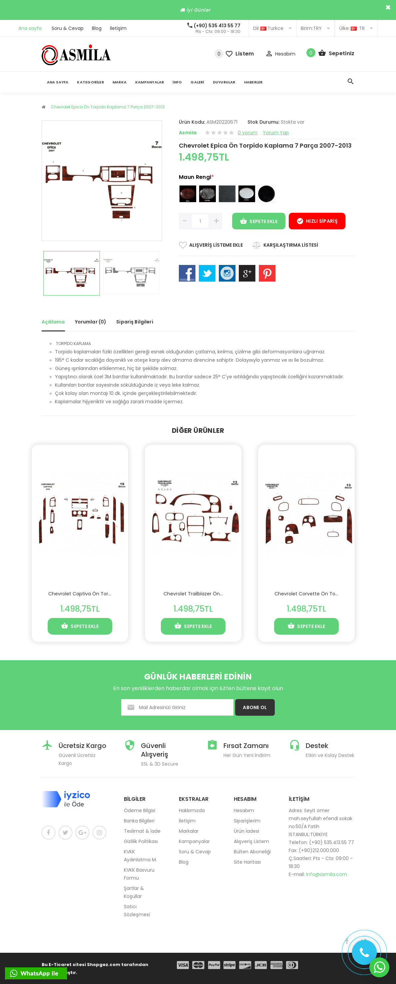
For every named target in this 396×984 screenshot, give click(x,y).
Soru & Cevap (68, 28)
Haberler (253, 82)
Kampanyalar (149, 82)
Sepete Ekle (259, 221)
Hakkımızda (192, 810)
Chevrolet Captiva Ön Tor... (79, 593)
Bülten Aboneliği (252, 851)
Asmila (188, 132)
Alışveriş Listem (251, 841)
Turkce (272, 28)
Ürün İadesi (246, 831)
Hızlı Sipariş (317, 221)
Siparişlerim (247, 820)
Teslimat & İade (142, 831)
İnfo (177, 82)
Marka (120, 82)
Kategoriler (90, 82)
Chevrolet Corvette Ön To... (306, 593)
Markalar (188, 831)
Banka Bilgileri (139, 820)
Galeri (197, 82)
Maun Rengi (196, 177)
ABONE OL (255, 707)
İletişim (187, 820)
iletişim (118, 28)
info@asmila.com (326, 874)
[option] (71, 273)
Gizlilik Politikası (141, 841)
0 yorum (247, 132)
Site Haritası (247, 862)
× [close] (388, 7)
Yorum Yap (276, 132)
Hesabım (244, 810)
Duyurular (224, 82)
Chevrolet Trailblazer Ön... (193, 593)
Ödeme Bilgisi (139, 810)
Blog (97, 28)
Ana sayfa (30, 28)
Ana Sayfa (58, 82)
